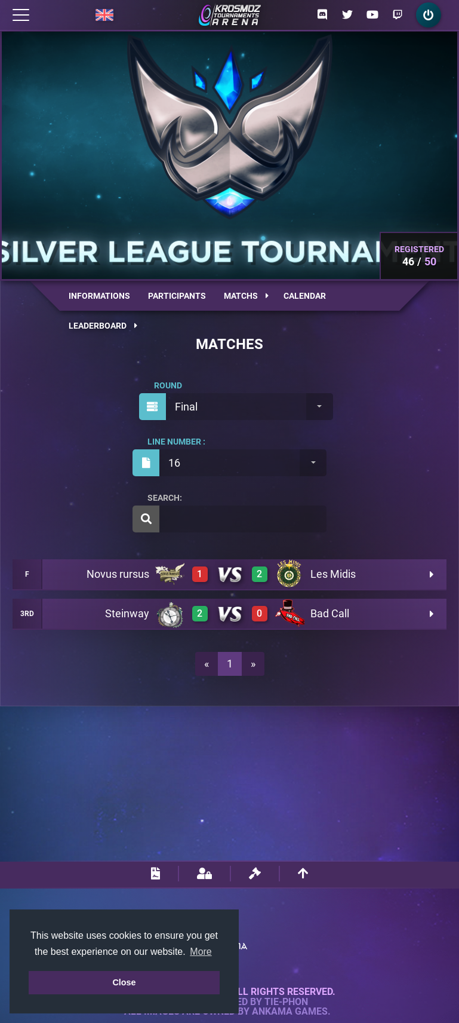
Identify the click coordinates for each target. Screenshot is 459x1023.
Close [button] (123, 982)
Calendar (305, 296)
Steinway (127, 613)
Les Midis (333, 574)
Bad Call (329, 613)
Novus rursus (118, 574)
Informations (99, 296)
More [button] (200, 952)
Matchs (246, 296)
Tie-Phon (286, 1002)
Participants (177, 296)
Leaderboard (103, 325)
